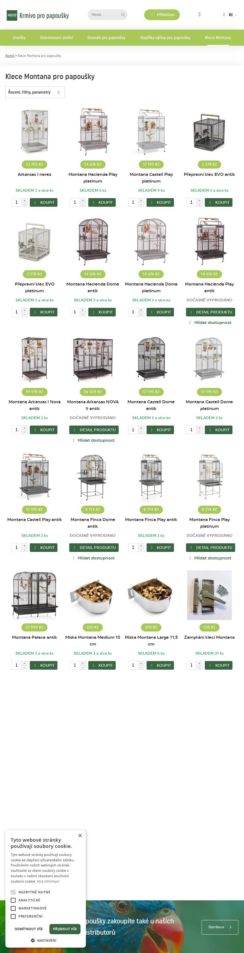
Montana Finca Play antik (151, 519)
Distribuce (216, 927)
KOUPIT (43, 203)
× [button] (80, 836)
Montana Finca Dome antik (93, 523)
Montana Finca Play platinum (209, 523)
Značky (19, 37)
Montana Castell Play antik (34, 519)
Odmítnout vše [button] (28, 929)
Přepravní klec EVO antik (209, 174)
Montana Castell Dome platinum (209, 405)
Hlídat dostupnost (209, 322)
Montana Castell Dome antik (151, 405)
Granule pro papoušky (106, 37)
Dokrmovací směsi (56, 37)
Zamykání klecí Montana (209, 637)
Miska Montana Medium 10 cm (92, 640)
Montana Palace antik (34, 637)
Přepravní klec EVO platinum (34, 287)
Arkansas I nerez (34, 174)
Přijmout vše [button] (65, 929)
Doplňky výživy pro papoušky (165, 37)
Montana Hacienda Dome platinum (151, 287)
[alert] (45, 889)
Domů (9, 56)
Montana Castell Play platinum (151, 177)
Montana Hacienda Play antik (209, 287)
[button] (46, 940)
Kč (227, 15)
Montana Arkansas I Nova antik (35, 405)
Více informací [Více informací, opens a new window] (48, 881)
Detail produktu (210, 312)
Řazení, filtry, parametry (36, 92)
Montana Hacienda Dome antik (92, 287)
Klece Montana (218, 37)
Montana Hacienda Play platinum (92, 177)
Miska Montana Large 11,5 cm (151, 640)
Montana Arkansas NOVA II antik (93, 405)
